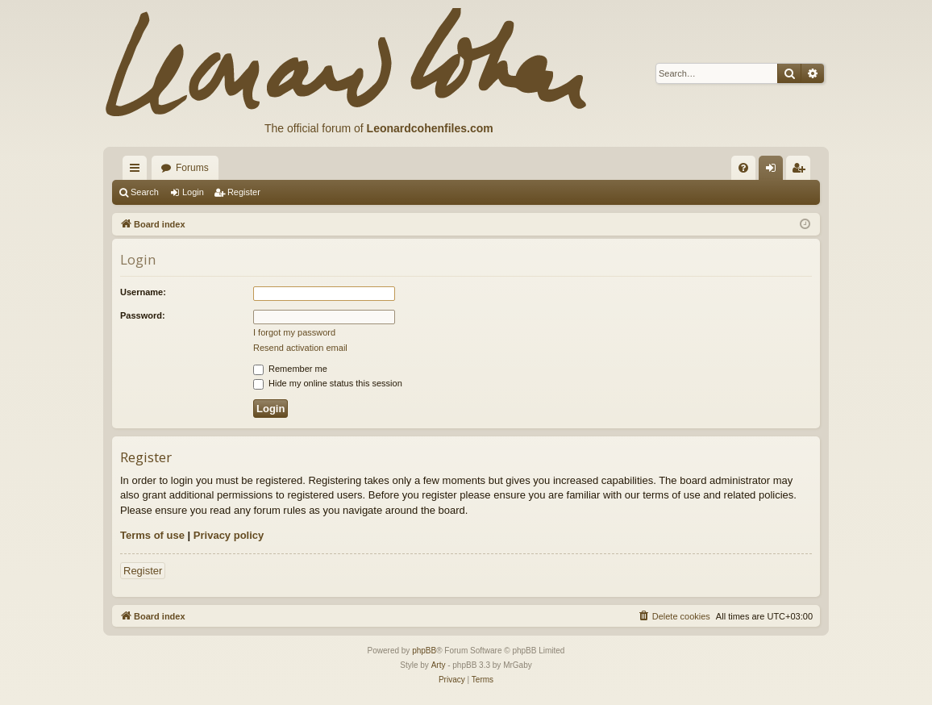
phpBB (424, 650)
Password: (142, 315)
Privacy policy (228, 535)
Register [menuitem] (801, 171)
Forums (192, 167)
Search (145, 192)
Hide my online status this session (327, 383)
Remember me (290, 368)
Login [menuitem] (774, 171)
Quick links (138, 171)
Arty (438, 665)
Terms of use (152, 535)
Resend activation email (300, 347)
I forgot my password (294, 332)
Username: (143, 292)
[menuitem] (743, 168)
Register (243, 192)
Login (193, 192)
